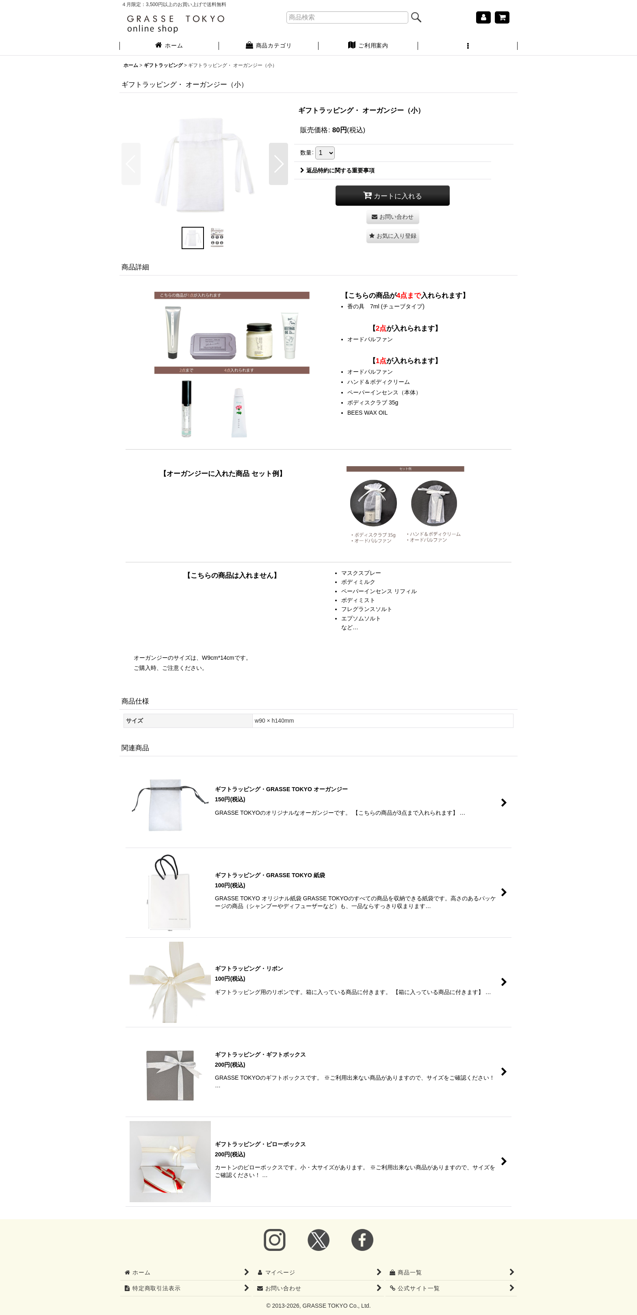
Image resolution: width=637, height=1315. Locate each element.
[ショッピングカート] (502, 17)
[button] (468, 46)
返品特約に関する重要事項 (337, 170)
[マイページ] (483, 17)
